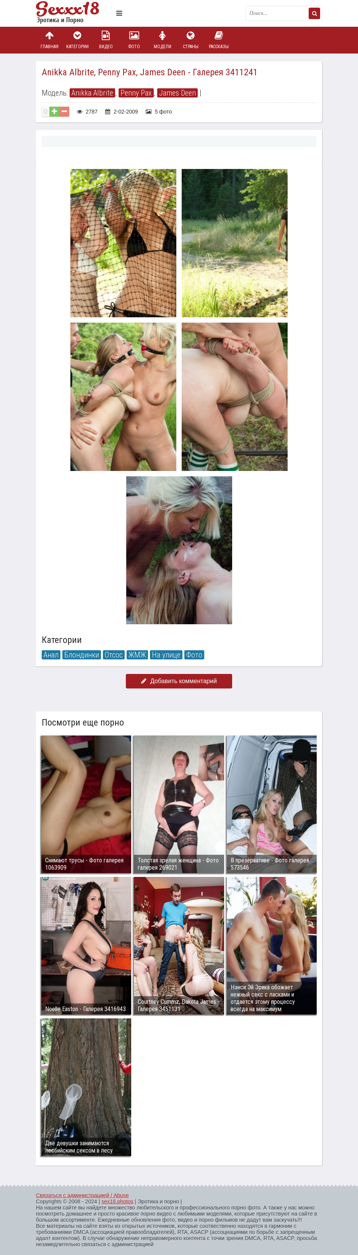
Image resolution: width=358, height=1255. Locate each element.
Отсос (114, 654)
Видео (106, 40)
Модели (162, 40)
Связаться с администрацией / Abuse (82, 1195)
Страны (190, 40)
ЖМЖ (137, 654)
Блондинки (81, 654)
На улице (166, 654)
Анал (51, 654)
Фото (134, 40)
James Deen (177, 92)
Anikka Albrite (92, 92)
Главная (49, 40)
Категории (77, 40)
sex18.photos (117, 1201)
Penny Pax (136, 92)
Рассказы (218, 40)
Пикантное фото (74, 13)
